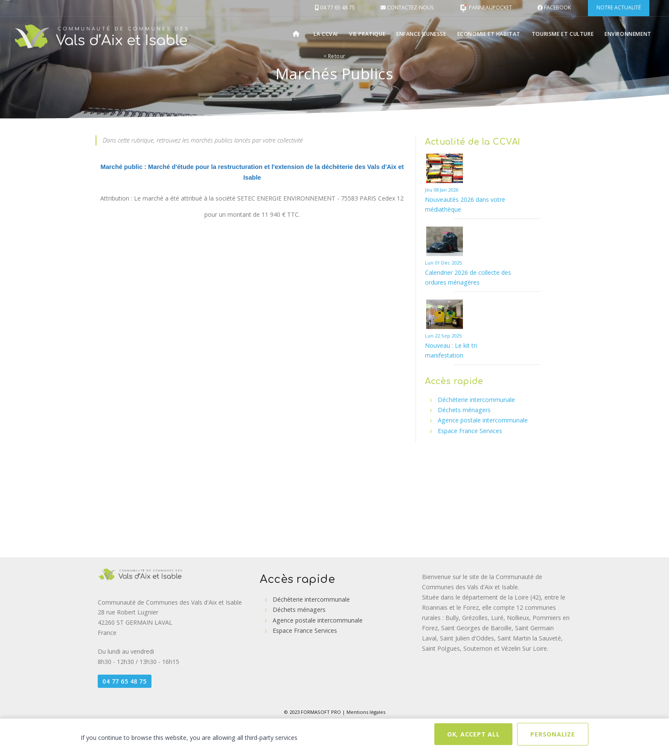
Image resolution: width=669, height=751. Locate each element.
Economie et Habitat (491, 34)
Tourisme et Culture (563, 34)
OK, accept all (473, 734)
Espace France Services (470, 431)
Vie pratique (370, 34)
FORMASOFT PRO (321, 712)
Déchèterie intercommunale (476, 400)
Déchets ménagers (464, 410)
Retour (334, 56)
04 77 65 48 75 (125, 681)
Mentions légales (365, 712)
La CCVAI (328, 34)
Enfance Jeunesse (424, 34)
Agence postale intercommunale (483, 420)
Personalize (552, 734)
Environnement (628, 34)
